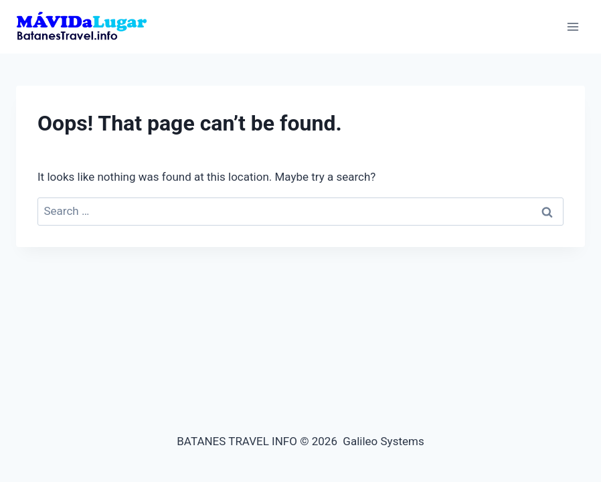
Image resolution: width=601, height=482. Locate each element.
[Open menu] (572, 26)
